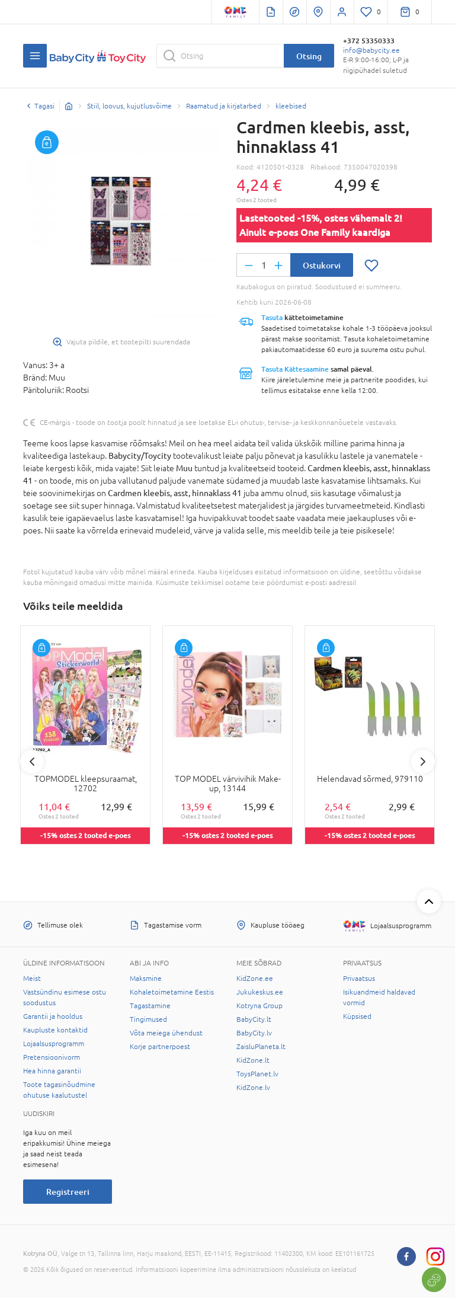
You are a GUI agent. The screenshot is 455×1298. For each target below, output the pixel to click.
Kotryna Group (259, 1006)
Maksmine (146, 978)
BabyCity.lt (253, 1019)
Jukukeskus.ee (259, 992)
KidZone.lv (253, 1087)
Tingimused (148, 1019)
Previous (32, 761)
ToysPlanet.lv (257, 1074)
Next (423, 761)
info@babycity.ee (371, 50)
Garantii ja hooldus (52, 1016)
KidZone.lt (253, 1060)
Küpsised (357, 1016)
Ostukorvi (322, 265)
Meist (32, 978)
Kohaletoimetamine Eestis (172, 992)
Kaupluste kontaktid (55, 1030)
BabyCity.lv (254, 1033)
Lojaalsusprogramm (53, 1044)
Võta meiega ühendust (166, 1033)
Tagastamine (150, 1006)
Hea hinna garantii (52, 1071)
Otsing (309, 56)
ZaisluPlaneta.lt (261, 1047)
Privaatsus (359, 978)
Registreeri (67, 1192)
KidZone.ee (254, 978)
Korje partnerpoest (160, 1047)
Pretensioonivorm (51, 1057)
